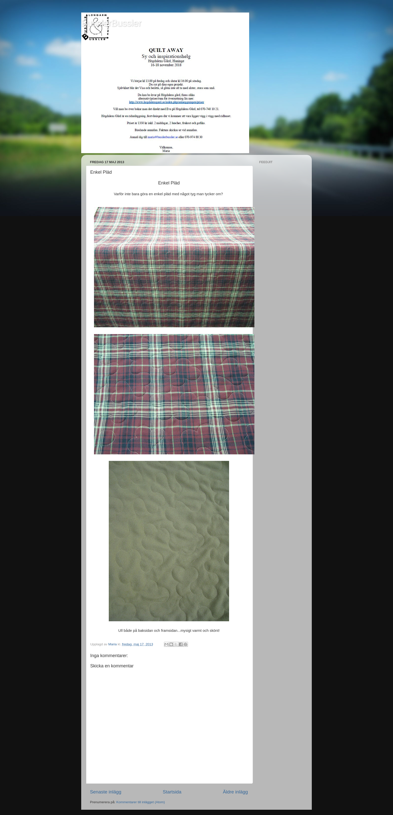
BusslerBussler (111, 23)
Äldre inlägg (235, 791)
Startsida (172, 791)
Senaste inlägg (105, 791)
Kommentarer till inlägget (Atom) (140, 802)
